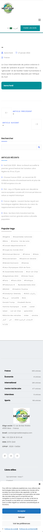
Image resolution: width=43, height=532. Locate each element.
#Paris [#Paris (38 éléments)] (5, 280)
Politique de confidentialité (28, 529)
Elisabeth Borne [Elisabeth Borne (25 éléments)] (24, 302)
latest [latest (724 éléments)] (5, 311)
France (7, 57)
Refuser (21, 517)
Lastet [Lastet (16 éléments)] (32, 307)
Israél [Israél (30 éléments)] (24, 307)
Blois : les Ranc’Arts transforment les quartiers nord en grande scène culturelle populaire (19, 216)
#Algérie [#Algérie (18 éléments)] (6, 237)
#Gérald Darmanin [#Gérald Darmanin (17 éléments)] (11, 263)
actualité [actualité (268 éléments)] (15, 298)
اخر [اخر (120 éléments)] (10, 320)
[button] (39, 484)
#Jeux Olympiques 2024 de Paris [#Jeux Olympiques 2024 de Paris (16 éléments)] (16, 267)
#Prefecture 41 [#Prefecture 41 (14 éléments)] (9, 285)
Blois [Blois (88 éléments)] (24, 298)
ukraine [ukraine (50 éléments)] (35, 315)
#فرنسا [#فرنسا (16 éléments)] (5, 298)
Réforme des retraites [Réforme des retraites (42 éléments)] (12, 315)
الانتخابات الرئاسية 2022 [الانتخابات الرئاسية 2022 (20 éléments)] (24, 320)
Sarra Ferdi (8, 53)
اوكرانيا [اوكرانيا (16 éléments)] (5, 324)
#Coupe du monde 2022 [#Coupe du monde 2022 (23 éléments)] (13, 250)
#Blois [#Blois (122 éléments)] (5, 241)
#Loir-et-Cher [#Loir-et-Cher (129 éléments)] (32, 272)
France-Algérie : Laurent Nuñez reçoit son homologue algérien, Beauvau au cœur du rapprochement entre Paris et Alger (20, 204)
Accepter (21, 511)
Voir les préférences (21, 523)
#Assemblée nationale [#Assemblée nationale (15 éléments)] (22, 237)
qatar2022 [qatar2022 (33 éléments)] (28, 311)
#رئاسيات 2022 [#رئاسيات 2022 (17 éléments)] (30, 293)
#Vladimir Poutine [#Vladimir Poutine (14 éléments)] (20, 289)
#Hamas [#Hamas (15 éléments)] (25, 263)
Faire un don (29, 28)
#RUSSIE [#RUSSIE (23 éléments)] (6, 289)
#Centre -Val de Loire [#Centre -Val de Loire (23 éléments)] (20, 241)
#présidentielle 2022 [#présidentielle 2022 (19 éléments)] (26, 285)
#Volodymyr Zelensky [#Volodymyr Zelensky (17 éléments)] (12, 293)
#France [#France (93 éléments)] (26, 254)
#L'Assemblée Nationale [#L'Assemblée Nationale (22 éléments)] (13, 272)
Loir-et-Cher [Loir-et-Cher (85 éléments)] (15, 311)
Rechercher (7, 138)
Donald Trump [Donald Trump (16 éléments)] (9, 302)
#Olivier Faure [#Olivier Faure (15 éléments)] (27, 276)
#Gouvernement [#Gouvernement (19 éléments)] (10, 259)
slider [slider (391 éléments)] (26, 315)
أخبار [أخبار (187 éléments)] (4, 320)
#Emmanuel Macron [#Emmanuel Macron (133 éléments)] (11, 254)
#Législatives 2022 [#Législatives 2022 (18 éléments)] (10, 276)
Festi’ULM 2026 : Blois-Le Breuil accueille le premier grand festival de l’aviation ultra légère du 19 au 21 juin (20, 168)
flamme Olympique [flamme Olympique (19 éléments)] (11, 307)
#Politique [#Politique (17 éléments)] (28, 280)
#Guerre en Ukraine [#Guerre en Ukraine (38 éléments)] (28, 259)
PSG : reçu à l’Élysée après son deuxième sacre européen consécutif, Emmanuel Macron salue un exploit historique (21, 192)
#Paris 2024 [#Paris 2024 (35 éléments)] (16, 280)
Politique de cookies (11, 529)
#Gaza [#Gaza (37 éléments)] (36, 254)
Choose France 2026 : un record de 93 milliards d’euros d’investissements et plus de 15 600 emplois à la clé (20, 180)
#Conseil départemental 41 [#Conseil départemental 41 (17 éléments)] (14, 246)
